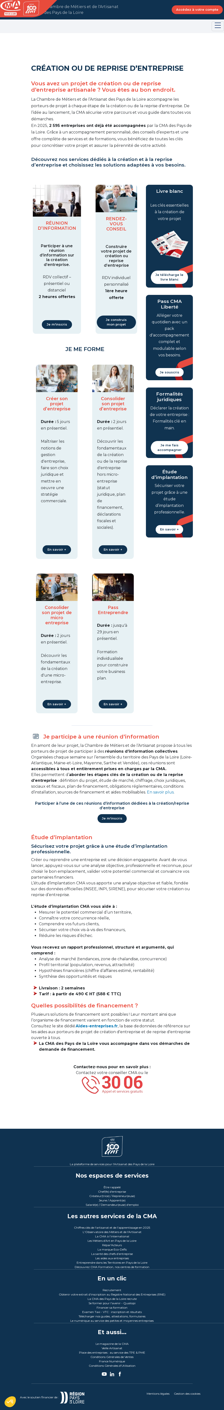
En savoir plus (160, 792)
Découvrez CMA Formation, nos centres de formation (112, 1267)
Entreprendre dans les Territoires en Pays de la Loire (112, 1262)
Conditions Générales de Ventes (112, 1357)
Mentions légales (158, 1393)
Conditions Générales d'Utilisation (112, 1365)
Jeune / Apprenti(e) (112, 1200)
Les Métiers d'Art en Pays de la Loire (112, 1241)
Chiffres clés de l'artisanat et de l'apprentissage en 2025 (112, 1227)
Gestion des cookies (187, 1393)
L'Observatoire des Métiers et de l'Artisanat (112, 1232)
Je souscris (169, 372)
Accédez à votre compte (197, 9)
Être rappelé (112, 1187)
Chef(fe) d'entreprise (112, 1191)
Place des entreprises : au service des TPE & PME (112, 1352)
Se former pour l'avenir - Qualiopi (112, 1303)
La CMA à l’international (112, 1236)
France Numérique (112, 1361)
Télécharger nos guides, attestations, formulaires (112, 1316)
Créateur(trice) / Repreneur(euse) (112, 1196)
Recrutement (112, 1290)
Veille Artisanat (112, 1348)
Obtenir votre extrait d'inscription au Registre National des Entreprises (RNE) (112, 1294)
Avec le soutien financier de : (58, 1397)
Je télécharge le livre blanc (169, 277)
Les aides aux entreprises (112, 1258)
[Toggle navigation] (218, 26)
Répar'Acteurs (112, 1245)
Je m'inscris (57, 324)
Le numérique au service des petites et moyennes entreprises (112, 1320)
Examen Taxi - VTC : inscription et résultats (112, 1312)
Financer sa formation (112, 1307)
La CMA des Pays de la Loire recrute (112, 1299)
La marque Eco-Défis (112, 1249)
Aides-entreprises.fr (97, 1026)
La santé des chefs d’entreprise (112, 1254)
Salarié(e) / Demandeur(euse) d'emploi (112, 1205)
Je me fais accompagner (169, 447)
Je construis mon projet (116, 322)
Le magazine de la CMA (112, 1344)
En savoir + (56, 549)
